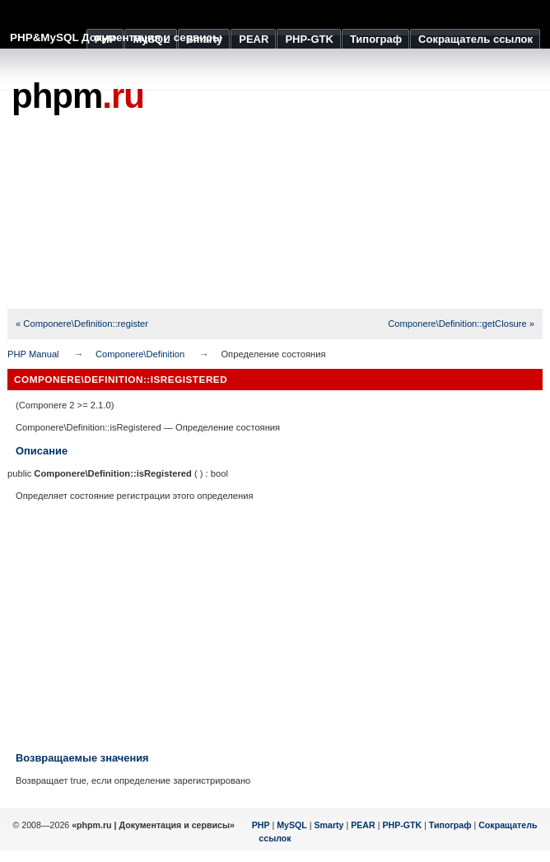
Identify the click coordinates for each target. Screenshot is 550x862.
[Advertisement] (275, 626)
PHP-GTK (402, 825)
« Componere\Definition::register (82, 323)
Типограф (450, 825)
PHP (261, 825)
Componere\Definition (140, 354)
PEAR (363, 825)
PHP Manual (33, 354)
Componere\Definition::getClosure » (461, 323)
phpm (78, 96)
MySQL (292, 825)
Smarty (328, 825)
